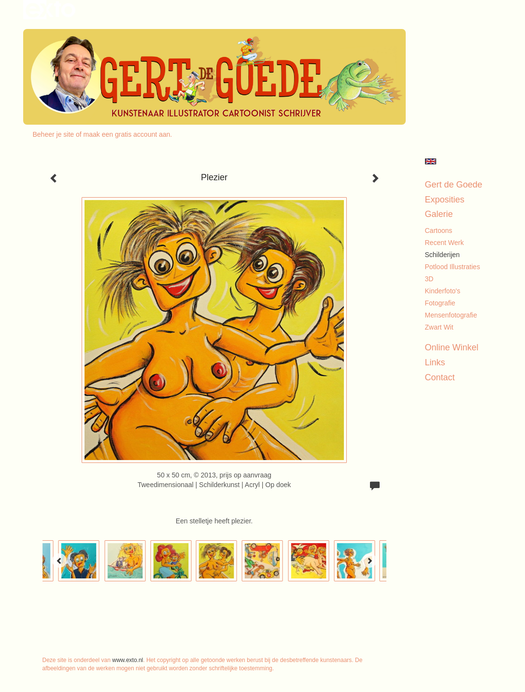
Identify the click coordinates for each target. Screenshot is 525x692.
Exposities (445, 199)
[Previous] (59, 560)
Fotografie (440, 303)
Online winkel (452, 347)
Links (435, 362)
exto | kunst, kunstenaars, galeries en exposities (50, 9)
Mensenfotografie (451, 315)
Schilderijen (442, 255)
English (430, 161)
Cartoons (439, 230)
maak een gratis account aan (127, 134)
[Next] (369, 560)
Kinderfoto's (443, 291)
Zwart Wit (439, 327)
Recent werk (444, 242)
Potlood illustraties (452, 267)
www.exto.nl (127, 660)
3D (429, 279)
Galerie (439, 214)
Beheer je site (53, 134)
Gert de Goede (453, 184)
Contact (440, 377)
